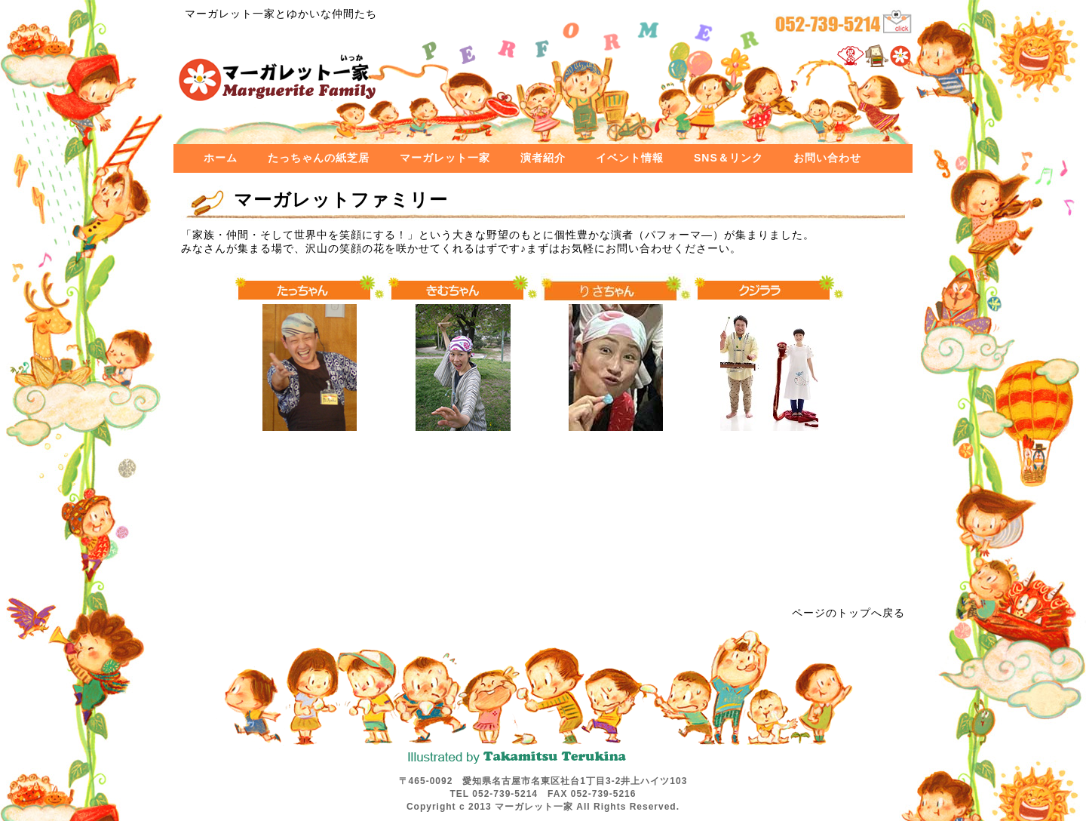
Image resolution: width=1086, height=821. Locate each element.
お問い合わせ (827, 158)
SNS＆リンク (728, 158)
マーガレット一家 (445, 158)
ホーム (221, 158)
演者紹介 (543, 158)
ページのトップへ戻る (848, 613)
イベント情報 (630, 158)
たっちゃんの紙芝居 (319, 158)
